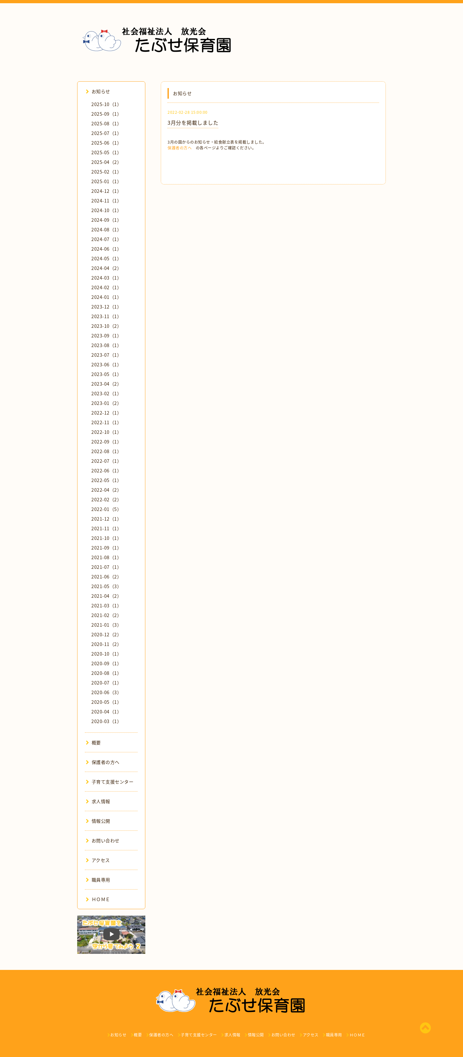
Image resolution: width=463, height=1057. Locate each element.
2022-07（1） (106, 461)
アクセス (98, 860)
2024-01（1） (106, 297)
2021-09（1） (106, 547)
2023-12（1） (106, 306)
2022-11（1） (106, 422)
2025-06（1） (106, 142)
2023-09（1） (106, 335)
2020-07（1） (106, 682)
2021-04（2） (106, 596)
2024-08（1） (106, 229)
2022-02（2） (106, 499)
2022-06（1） (106, 470)
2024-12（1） (106, 191)
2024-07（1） (106, 239)
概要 (93, 742)
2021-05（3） (106, 586)
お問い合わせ (103, 840)
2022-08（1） (106, 451)
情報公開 (98, 821)
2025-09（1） (106, 114)
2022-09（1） (106, 441)
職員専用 (98, 879)
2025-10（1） (106, 104)
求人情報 (98, 801)
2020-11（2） (106, 644)
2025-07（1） (106, 133)
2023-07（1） (106, 355)
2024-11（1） (106, 200)
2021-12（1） (106, 518)
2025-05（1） (106, 152)
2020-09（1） (106, 663)
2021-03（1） (106, 605)
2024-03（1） (106, 277)
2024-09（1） (106, 220)
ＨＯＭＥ (98, 899)
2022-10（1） (106, 432)
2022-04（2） (106, 490)
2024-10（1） (106, 210)
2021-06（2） (106, 576)
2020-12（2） (106, 634)
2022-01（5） (106, 509)
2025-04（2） (106, 162)
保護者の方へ (180, 148)
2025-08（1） (106, 123)
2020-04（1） (106, 711)
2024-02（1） (106, 287)
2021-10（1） (106, 538)
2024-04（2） (106, 268)
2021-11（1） (106, 528)
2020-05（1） (106, 702)
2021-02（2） (106, 615)
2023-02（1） (106, 393)
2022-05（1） (106, 480)
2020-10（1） (106, 653)
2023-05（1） (106, 374)
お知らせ (98, 91)
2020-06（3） (106, 692)
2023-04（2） (106, 384)
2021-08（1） (106, 557)
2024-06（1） (106, 249)
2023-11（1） (106, 316)
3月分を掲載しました (193, 122)
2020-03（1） (106, 721)
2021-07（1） (106, 567)
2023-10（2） (106, 326)
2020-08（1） (106, 673)
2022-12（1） (106, 412)
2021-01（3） (106, 625)
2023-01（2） (106, 403)
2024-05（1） (106, 258)
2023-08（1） (106, 345)
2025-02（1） (106, 171)
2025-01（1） (106, 181)
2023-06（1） (106, 364)
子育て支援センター (109, 781)
